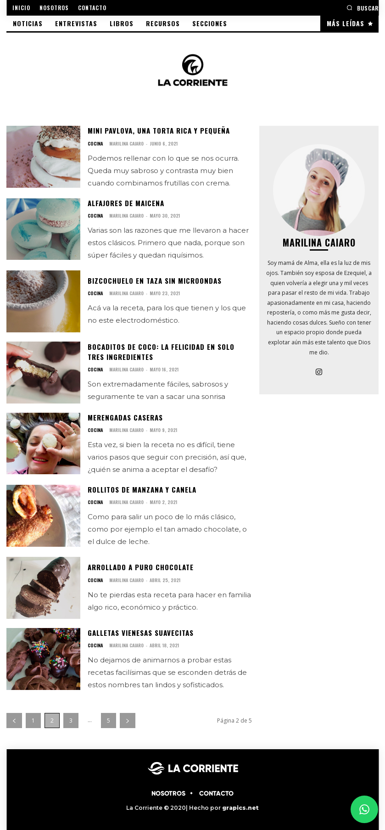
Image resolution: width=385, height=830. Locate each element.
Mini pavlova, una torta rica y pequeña (157, 130)
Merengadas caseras (124, 415)
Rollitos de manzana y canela (140, 487)
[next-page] (127, 716)
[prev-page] (14, 716)
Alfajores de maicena (125, 202)
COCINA (95, 142)
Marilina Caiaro (125, 142)
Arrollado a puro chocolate (140, 564)
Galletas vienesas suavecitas (139, 629)
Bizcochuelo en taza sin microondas (152, 279)
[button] (362, 8)
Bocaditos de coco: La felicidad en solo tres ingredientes (168, 350)
